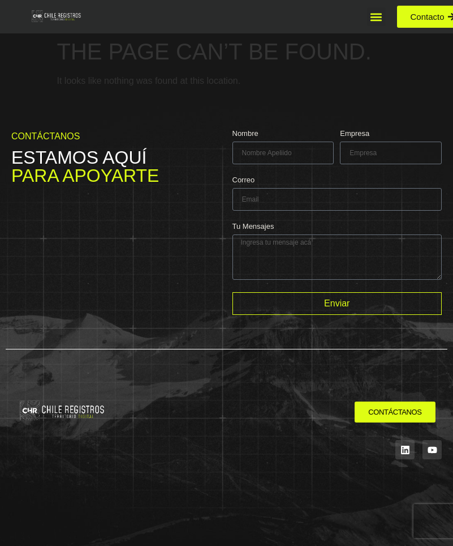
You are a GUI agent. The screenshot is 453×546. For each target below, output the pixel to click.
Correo (243, 180)
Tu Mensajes (253, 227)
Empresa (354, 134)
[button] (376, 16)
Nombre (245, 134)
